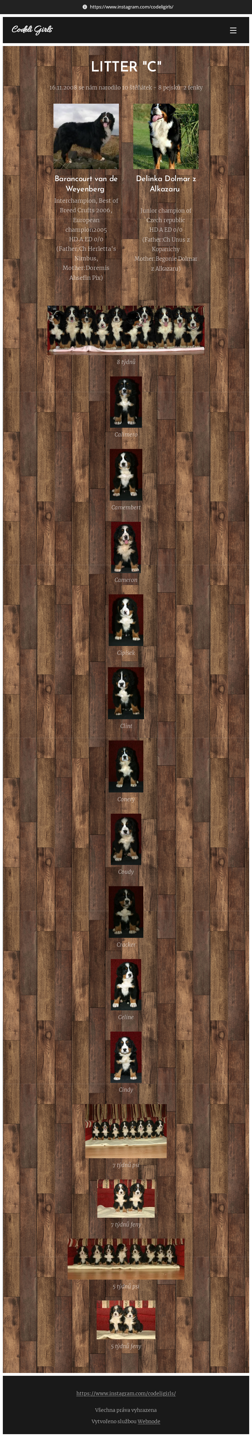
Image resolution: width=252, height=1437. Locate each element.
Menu (233, 30)
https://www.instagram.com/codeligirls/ (126, 1393)
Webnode (149, 1421)
